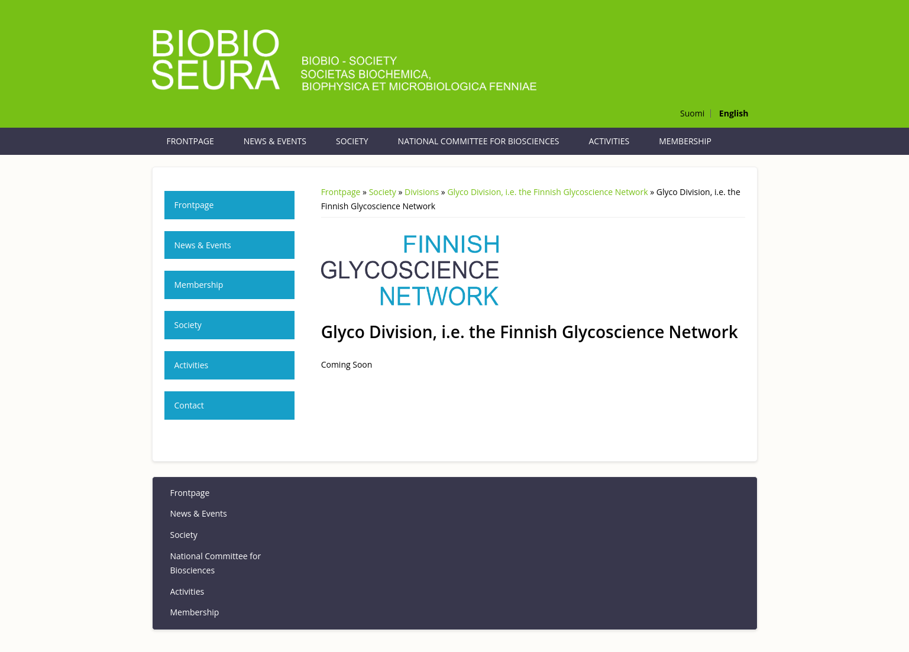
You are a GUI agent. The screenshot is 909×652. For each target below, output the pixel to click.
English (734, 113)
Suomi (692, 113)
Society (352, 141)
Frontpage (190, 141)
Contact (189, 405)
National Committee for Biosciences (478, 141)
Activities (609, 141)
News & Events (275, 141)
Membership (685, 141)
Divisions (422, 191)
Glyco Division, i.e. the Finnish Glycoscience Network (547, 191)
